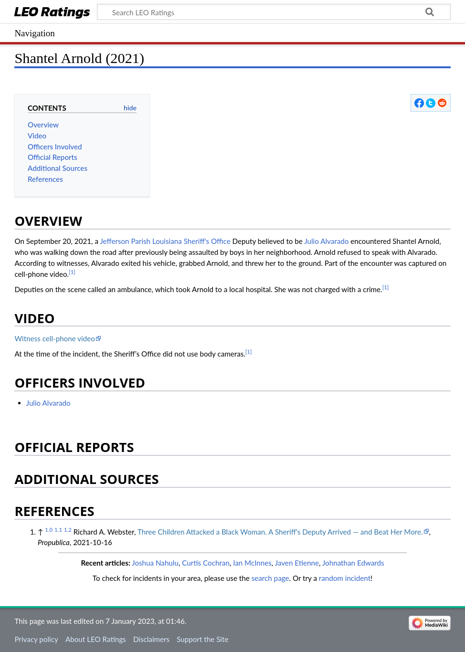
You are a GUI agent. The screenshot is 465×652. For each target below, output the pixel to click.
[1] (72, 272)
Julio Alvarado (326, 241)
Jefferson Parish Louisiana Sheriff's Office (165, 241)
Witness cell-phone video (54, 338)
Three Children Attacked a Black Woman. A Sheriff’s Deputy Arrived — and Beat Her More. (280, 531)
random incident (344, 578)
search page (270, 578)
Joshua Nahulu (155, 562)
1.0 (49, 529)
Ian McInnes (252, 562)
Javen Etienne (297, 562)
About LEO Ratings (95, 639)
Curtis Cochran (206, 562)
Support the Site (202, 639)
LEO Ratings (52, 12)
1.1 (58, 529)
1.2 (68, 529)
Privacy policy (36, 639)
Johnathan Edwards (353, 562)
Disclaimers (151, 639)
